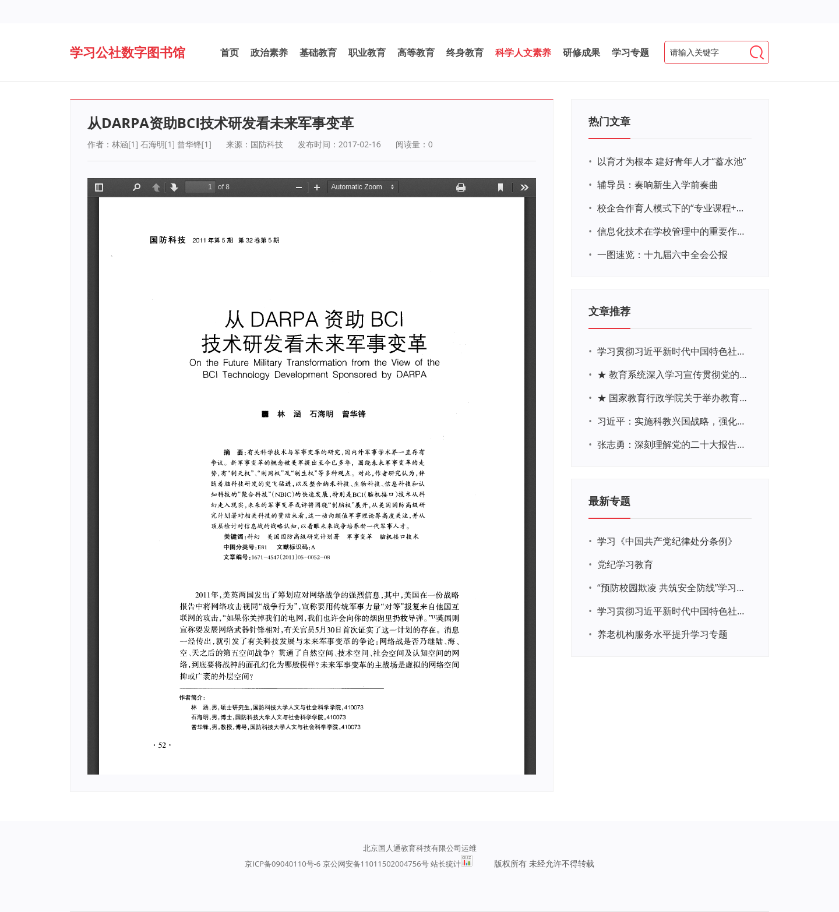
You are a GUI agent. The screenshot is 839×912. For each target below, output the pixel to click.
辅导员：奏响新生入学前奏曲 (657, 184)
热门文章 (609, 121)
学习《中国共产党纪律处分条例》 (667, 541)
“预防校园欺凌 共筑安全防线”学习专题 (673, 587)
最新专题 (609, 501)
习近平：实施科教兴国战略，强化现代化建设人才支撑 (673, 421)
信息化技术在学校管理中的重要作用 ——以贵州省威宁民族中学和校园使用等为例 (673, 231)
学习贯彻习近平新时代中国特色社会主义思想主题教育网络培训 (673, 351)
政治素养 (269, 52)
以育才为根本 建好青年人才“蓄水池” (671, 161)
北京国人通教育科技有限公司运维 (420, 848)
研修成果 (581, 52)
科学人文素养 (523, 52)
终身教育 (465, 52)
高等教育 (416, 52)
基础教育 (318, 52)
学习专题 (630, 52)
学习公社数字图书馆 (127, 52)
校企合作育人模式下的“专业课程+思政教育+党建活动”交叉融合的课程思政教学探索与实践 (673, 208)
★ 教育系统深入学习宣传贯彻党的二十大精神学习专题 (673, 374)
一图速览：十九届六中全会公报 (662, 254)
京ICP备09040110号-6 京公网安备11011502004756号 (336, 863)
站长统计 (446, 863)
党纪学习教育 (625, 564)
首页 (229, 52)
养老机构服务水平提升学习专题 (662, 634)
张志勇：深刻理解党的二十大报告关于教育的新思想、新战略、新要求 (673, 444)
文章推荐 (609, 311)
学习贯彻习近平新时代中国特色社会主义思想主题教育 (673, 611)
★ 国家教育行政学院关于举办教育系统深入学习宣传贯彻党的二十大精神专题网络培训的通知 (673, 397)
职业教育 (367, 52)
